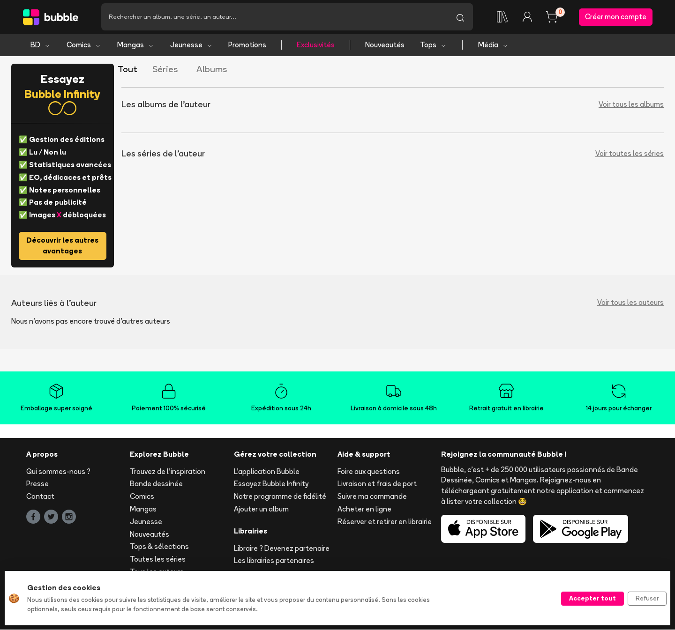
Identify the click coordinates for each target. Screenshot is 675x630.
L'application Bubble (267, 471)
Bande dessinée (156, 484)
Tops (433, 45)
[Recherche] (274, 17)
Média (493, 45)
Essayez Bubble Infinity (271, 484)
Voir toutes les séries (629, 154)
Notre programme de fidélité (280, 497)
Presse (37, 484)
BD (40, 45)
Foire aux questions (369, 471)
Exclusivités (316, 45)
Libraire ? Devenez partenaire (282, 548)
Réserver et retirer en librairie (385, 522)
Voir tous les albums (631, 105)
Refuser (647, 598)
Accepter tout (592, 598)
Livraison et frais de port (377, 484)
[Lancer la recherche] (460, 17)
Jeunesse (191, 45)
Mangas (135, 45)
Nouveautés (385, 45)
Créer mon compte (615, 17)
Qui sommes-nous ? (58, 471)
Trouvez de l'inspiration (167, 471)
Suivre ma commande (372, 497)
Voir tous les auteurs (630, 303)
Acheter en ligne (364, 509)
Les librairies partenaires (274, 561)
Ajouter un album (261, 509)
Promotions (247, 45)
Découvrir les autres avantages (62, 246)
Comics (84, 45)
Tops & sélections (159, 547)
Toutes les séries (158, 560)
